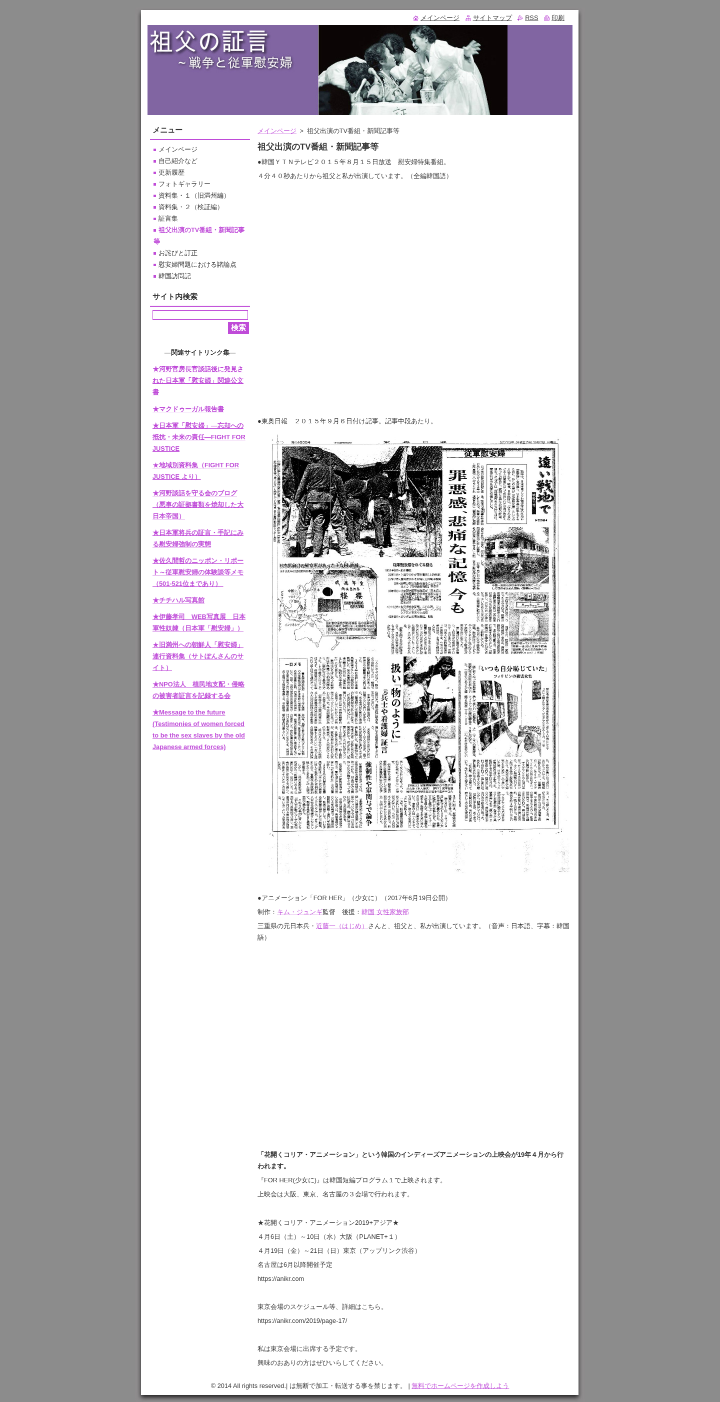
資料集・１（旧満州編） (194, 195)
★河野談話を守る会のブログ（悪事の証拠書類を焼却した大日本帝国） (198, 504)
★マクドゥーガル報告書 (188, 409)
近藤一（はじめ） (342, 926)
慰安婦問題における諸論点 (197, 264)
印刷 (558, 18)
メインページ (277, 131)
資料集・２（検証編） (191, 207)
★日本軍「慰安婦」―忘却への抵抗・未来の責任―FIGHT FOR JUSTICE (199, 437)
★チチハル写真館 (178, 600)
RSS (531, 18)
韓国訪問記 (174, 276)
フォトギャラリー (184, 184)
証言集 (168, 218)
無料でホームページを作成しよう (460, 1385)
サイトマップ (492, 18)
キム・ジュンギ (299, 912)
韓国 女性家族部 (385, 912)
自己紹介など (178, 161)
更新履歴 (171, 172)
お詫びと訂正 (178, 253)
